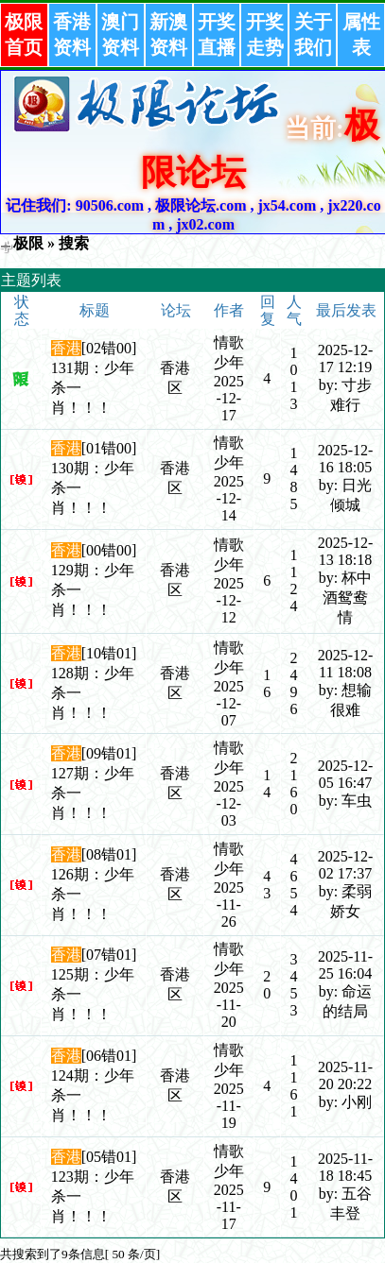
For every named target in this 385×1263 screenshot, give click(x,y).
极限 (28, 243)
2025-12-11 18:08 (346, 663)
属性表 (361, 34)
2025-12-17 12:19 (346, 358)
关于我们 (313, 34)
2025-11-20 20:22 (345, 1075)
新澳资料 (168, 34)
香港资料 (72, 34)
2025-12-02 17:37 (346, 864)
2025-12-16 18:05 (346, 458)
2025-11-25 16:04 (345, 964)
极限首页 (24, 34)
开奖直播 (217, 34)
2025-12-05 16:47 (346, 774)
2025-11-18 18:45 (345, 1167)
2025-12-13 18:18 (346, 551)
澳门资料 (120, 34)
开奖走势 (265, 34)
